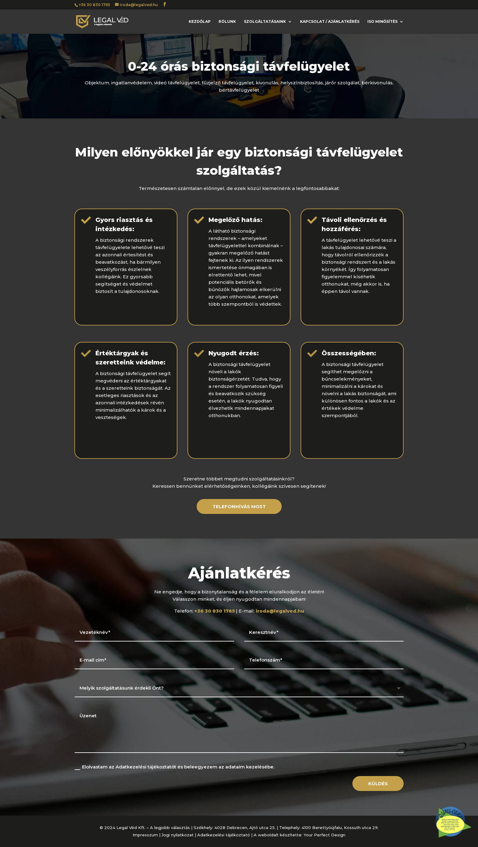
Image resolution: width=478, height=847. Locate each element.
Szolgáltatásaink (265, 21)
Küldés (378, 783)
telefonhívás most (239, 506)
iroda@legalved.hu (280, 611)
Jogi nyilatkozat (178, 834)
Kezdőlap (200, 21)
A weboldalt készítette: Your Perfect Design (299, 834)
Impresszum (145, 834)
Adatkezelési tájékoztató (223, 834)
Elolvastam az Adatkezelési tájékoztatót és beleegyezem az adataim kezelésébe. (174, 767)
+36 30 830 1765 (94, 4)
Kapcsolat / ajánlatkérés (329, 21)
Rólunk (227, 21)
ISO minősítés (382, 21)
